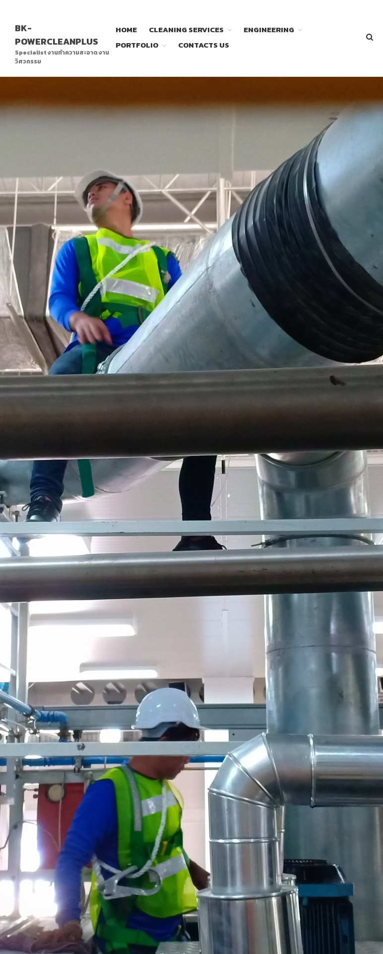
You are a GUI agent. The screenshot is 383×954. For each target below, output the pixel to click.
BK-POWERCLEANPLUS (56, 34)
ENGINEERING (269, 29)
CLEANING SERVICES (186, 29)
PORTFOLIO (137, 45)
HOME (126, 29)
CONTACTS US (203, 45)
